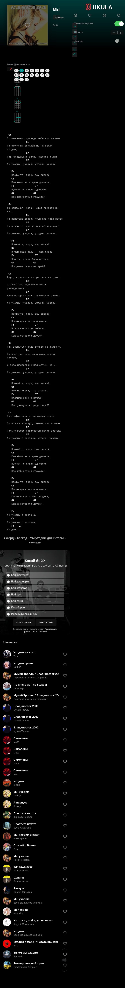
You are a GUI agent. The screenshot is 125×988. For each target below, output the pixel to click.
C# (47, 70)
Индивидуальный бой (24, 614)
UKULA (102, 7)
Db (16, 75)
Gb (16, 80)
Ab (16, 70)
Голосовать (24, 622)
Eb (32, 75)
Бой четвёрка (19, 588)
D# (27, 75)
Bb (32, 70)
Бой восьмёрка (20, 581)
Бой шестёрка (19, 575)
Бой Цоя (16, 594)
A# (27, 70)
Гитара (60, 17)
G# (27, 80)
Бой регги (17, 601)
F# (47, 75)
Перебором (18, 607)
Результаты (46, 622)
